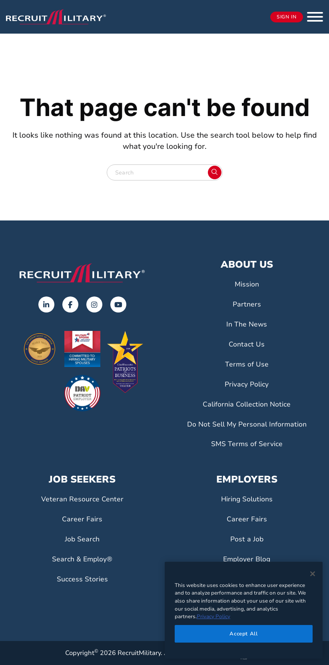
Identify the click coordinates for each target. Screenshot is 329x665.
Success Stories (82, 579)
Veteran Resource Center (82, 499)
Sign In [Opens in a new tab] (287, 17)
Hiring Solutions (246, 499)
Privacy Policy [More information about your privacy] (213, 616)
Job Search (82, 539)
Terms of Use (247, 364)
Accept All (243, 633)
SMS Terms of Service (246, 444)
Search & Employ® (82, 559)
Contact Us (246, 344)
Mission (247, 284)
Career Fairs (82, 519)
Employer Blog (246, 559)
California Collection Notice (246, 404)
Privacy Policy (246, 384)
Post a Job (246, 539)
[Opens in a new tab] (46, 304)
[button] (315, 17)
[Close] (312, 574)
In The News (246, 324)
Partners (246, 304)
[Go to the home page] (82, 272)
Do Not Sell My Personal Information (246, 424)
